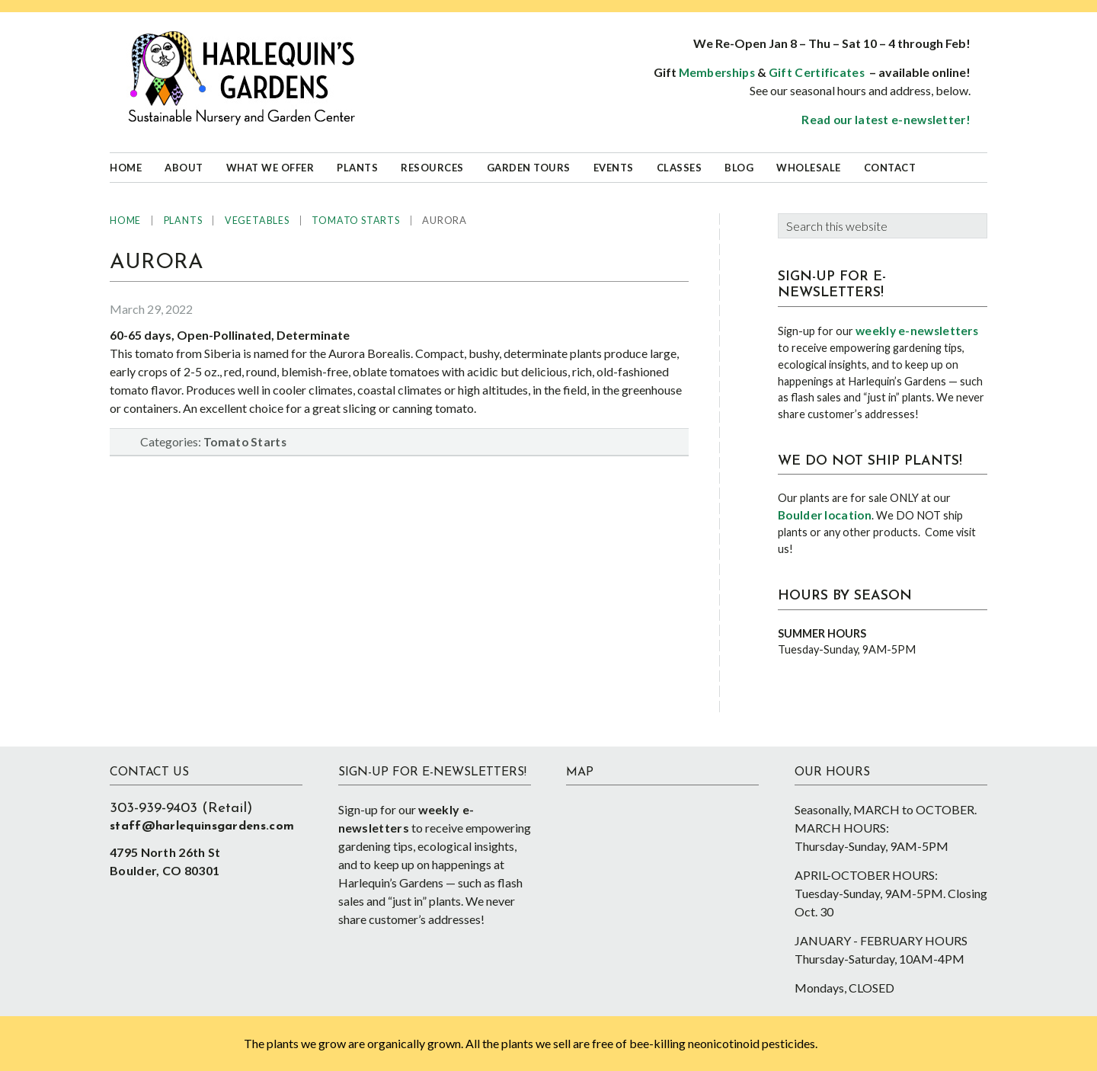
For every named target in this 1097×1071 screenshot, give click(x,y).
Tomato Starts (244, 442)
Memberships (717, 72)
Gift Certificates (817, 72)
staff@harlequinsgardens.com (202, 826)
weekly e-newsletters (917, 330)
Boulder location (825, 515)
